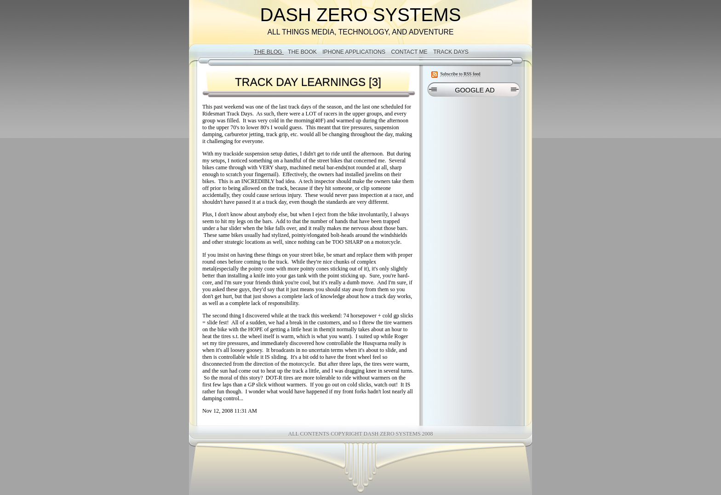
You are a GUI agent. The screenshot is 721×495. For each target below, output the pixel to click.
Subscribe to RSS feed (460, 73)
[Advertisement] (473, 159)
